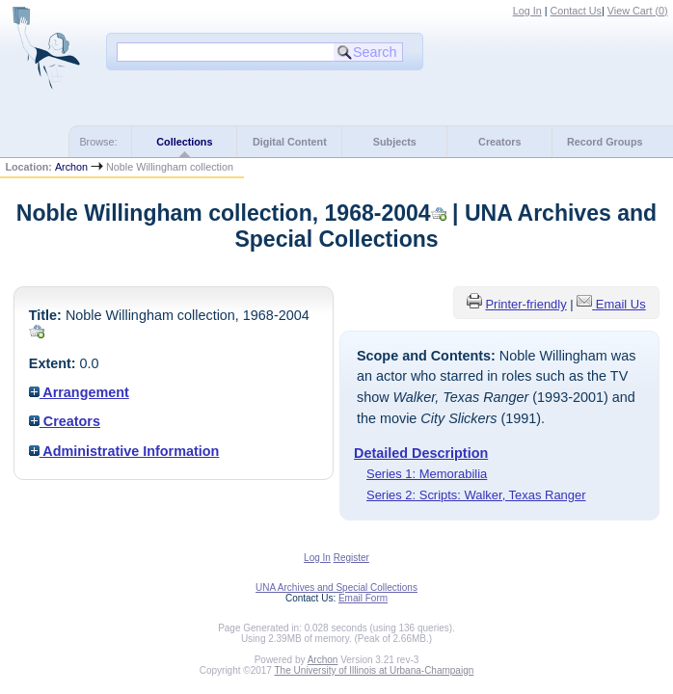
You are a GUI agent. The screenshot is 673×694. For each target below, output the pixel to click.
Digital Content (290, 141)
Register (351, 557)
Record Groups (605, 141)
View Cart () (637, 10)
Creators (499, 141)
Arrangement (79, 392)
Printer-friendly (525, 304)
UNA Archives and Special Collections (336, 587)
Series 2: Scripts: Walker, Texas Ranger (476, 495)
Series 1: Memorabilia (426, 474)
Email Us (621, 304)
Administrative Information (124, 451)
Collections (184, 141)
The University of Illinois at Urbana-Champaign (374, 670)
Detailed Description (421, 453)
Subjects (395, 141)
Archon (71, 167)
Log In (527, 10)
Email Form (363, 598)
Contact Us (576, 10)
